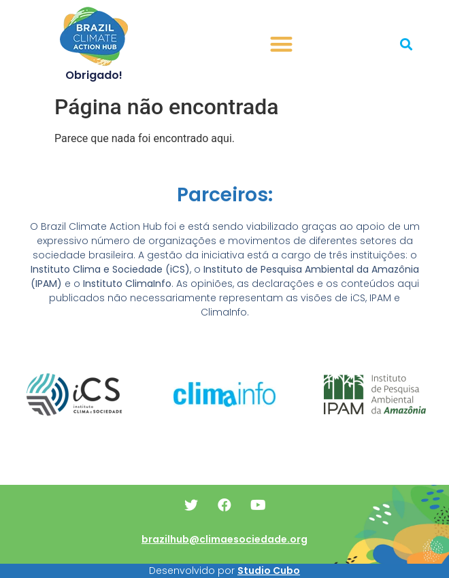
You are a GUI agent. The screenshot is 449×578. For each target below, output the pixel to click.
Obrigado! (93, 75)
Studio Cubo (268, 570)
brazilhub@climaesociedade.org (224, 539)
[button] (282, 45)
